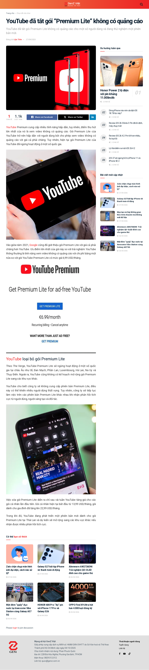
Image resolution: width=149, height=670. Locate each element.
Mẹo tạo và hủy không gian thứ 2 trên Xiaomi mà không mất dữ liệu (129, 214)
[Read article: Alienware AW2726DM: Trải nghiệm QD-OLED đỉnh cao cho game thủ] (82, 554)
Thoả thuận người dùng (129, 641)
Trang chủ (10, 13)
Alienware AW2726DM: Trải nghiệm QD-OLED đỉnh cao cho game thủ (81, 570)
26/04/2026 (74, 577)
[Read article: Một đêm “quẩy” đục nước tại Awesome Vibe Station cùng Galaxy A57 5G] (19, 592)
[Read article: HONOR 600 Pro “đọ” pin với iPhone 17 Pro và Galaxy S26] (51, 592)
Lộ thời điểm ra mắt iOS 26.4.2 (122, 148)
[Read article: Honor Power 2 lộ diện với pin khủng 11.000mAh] (121, 71)
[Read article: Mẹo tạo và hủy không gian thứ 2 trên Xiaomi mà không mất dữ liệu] (107, 216)
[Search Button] (141, 4)
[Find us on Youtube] (124, 653)
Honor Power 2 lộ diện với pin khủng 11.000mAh (114, 94)
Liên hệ (122, 648)
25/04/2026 (74, 612)
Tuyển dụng (124, 645)
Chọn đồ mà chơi (23, 13)
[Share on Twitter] (73, 117)
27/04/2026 (11, 577)
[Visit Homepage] (72, 4)
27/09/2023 (31, 39)
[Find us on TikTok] (129, 653)
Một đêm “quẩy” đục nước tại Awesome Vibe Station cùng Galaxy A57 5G (130, 244)
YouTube (11, 127)
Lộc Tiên (18, 39)
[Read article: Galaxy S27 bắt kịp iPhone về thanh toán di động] (51, 554)
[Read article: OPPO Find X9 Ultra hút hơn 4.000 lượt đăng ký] (82, 592)
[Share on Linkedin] (92, 117)
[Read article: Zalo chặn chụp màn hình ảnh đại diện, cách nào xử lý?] (19, 554)
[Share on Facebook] (42, 117)
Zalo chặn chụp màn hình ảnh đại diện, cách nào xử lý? (19, 570)
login (15, 628)
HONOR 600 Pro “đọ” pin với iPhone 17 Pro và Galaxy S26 (50, 608)
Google (33, 244)
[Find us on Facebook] (119, 653)
